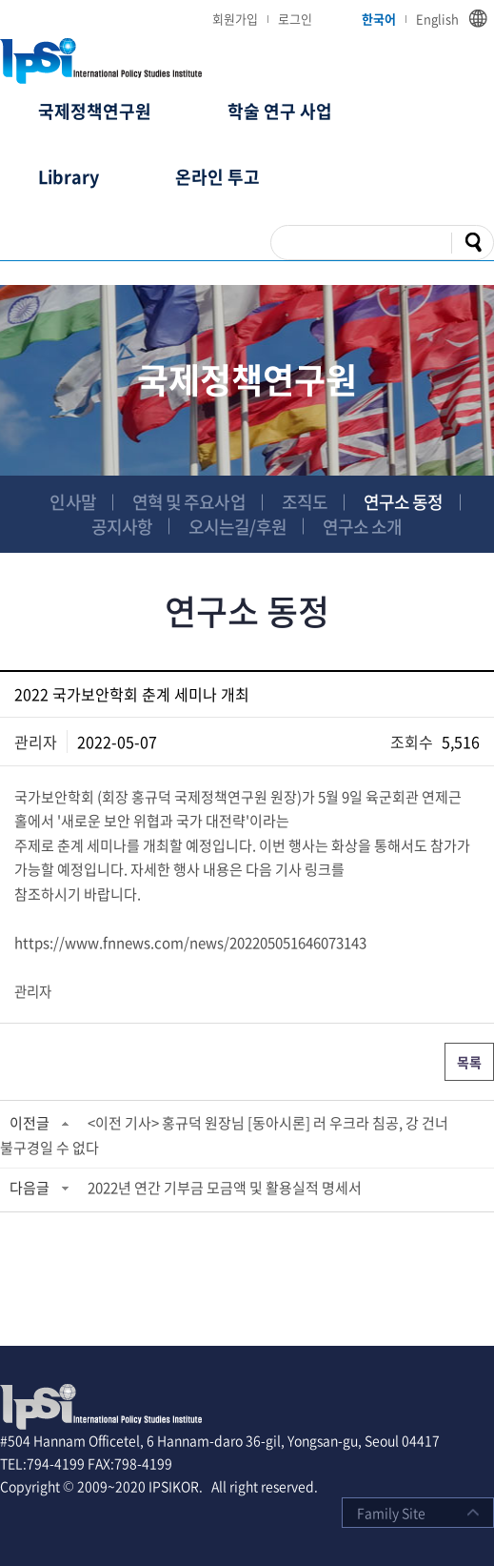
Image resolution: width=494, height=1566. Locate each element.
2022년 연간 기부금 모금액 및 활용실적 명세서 (225, 1187)
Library (68, 177)
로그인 (295, 19)
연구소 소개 (363, 527)
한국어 (379, 19)
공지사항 (121, 527)
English (437, 19)
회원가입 (235, 19)
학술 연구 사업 (279, 111)
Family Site (391, 1512)
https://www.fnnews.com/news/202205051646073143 (190, 942)
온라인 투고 (217, 177)
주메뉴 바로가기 (0, 0)
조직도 (304, 502)
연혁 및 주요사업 (189, 502)
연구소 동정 (404, 502)
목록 (469, 1061)
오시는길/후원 (237, 527)
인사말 (72, 502)
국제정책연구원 (94, 111)
